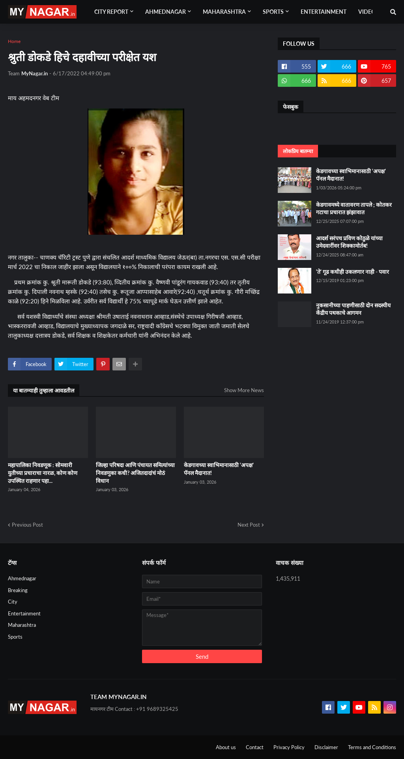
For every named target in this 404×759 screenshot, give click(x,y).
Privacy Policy (289, 747)
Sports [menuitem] (273, 11)
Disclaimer (326, 747)
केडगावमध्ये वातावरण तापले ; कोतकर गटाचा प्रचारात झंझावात (354, 208)
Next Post (249, 525)
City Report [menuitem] (111, 11)
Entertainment (24, 613)
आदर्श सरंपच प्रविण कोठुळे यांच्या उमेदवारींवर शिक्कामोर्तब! (349, 242)
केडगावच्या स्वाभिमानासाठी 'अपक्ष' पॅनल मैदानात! (219, 469)
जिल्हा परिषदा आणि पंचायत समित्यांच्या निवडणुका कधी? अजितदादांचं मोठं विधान (135, 473)
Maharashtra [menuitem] (224, 11)
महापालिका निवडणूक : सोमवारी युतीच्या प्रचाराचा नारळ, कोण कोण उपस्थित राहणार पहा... (42, 473)
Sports (15, 637)
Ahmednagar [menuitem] (165, 11)
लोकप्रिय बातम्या (298, 151)
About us (226, 747)
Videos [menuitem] (368, 11)
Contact (255, 747)
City (12, 601)
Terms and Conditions (372, 747)
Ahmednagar (22, 578)
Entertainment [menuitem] (323, 11)
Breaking (18, 590)
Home (14, 41)
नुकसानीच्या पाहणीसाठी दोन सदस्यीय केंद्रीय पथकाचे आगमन (353, 309)
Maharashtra (22, 625)
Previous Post (27, 525)
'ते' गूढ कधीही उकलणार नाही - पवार (352, 271)
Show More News (244, 390)
